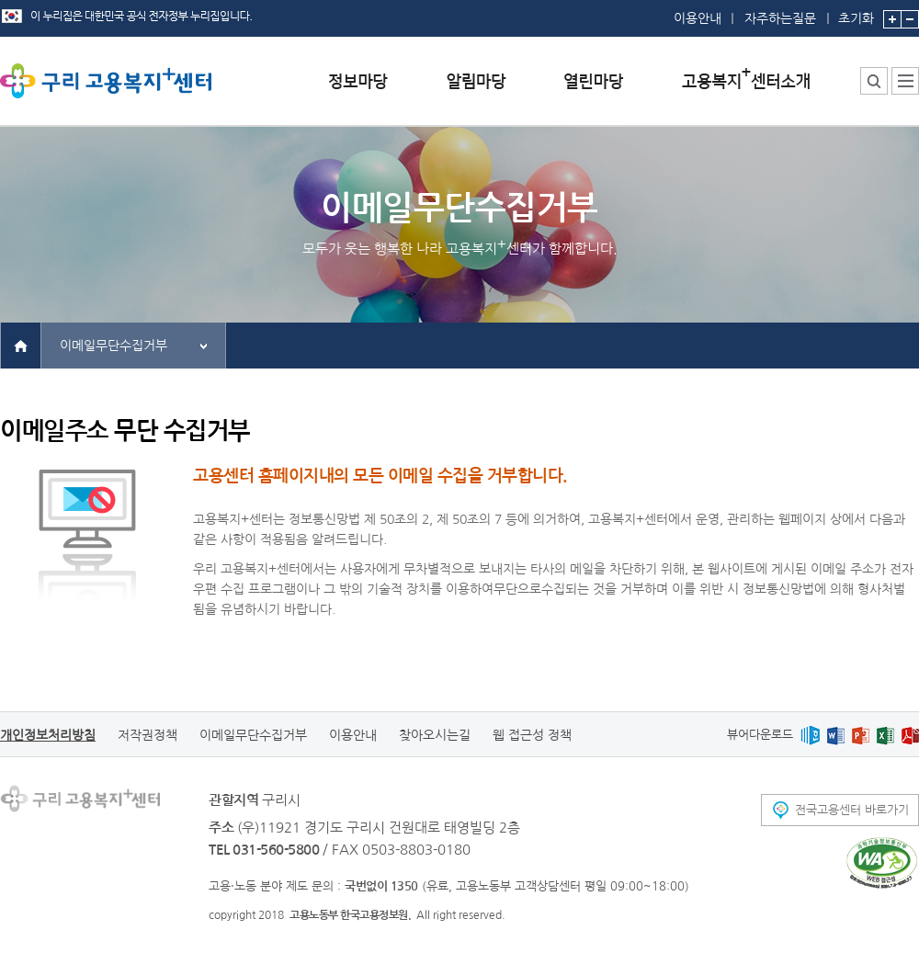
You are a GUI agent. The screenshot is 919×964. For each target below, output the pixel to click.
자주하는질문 (780, 18)
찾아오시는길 (435, 735)
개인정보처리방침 (48, 735)
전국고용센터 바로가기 (852, 810)
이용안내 (697, 18)
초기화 (856, 12)
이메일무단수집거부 (113, 345)
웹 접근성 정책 (532, 735)
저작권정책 (147, 735)
